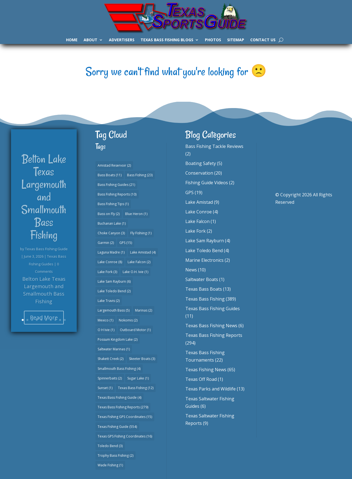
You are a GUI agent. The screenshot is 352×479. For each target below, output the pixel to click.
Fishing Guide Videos (206, 183)
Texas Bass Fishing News (211, 326)
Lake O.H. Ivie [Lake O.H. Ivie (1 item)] (135, 271)
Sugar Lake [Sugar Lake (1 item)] (138, 378)
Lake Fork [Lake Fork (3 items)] (107, 271)
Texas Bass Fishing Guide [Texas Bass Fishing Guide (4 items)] (119, 397)
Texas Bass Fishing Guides (212, 308)
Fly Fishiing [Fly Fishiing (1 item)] (141, 233)
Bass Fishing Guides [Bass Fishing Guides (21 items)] (116, 184)
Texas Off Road (201, 379)
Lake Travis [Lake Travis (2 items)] (109, 300)
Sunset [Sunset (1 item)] (105, 388)
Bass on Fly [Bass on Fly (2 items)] (109, 213)
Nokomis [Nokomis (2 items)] (128, 320)
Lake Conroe (198, 212)
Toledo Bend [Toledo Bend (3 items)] (110, 446)
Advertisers (121, 40)
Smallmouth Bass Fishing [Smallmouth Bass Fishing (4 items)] (119, 368)
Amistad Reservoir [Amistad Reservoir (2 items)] (114, 165)
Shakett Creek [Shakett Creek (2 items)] (110, 358)
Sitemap (235, 40)
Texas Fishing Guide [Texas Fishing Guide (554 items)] (117, 426)
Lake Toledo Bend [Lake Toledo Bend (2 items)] (114, 291)
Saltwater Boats (201, 279)
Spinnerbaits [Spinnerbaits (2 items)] (110, 378)
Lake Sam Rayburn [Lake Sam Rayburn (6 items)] (114, 281)
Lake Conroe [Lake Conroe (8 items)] (110, 262)
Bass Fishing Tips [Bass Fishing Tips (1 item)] (113, 204)
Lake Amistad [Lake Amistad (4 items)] (143, 252)
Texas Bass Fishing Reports (213, 335)
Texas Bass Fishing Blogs (167, 40)
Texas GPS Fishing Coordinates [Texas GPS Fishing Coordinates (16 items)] (125, 436)
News (191, 270)
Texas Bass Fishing (205, 299)
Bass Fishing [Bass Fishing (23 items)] (140, 175)
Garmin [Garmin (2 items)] (106, 242)
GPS (189, 192)
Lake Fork (195, 231)
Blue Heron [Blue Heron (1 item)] (136, 213)
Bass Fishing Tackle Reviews (214, 146)
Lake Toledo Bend (204, 250)
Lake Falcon (197, 221)
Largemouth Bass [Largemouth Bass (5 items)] (114, 310)
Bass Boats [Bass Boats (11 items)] (110, 175)
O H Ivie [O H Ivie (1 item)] (106, 329)
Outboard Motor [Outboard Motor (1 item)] (135, 329)
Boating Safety (200, 163)
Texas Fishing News (205, 370)
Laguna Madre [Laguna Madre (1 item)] (111, 252)
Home (72, 40)
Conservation (199, 173)
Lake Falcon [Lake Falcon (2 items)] (139, 262)
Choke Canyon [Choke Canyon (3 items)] (111, 233)
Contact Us (263, 40)
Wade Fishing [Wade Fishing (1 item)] (110, 465)
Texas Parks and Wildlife (210, 389)
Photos (213, 40)
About (90, 40)
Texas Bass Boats (203, 289)
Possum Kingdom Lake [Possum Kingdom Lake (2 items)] (118, 339)
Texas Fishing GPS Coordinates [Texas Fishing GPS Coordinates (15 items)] (125, 416)
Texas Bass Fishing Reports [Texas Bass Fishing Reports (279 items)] (123, 407)
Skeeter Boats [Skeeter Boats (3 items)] (142, 358)
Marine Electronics (204, 260)
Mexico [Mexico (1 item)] (105, 320)
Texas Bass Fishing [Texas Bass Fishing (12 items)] (135, 388)
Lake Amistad (199, 202)
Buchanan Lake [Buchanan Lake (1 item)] (112, 223)
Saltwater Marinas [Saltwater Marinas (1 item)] (114, 349)
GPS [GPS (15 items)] (125, 242)
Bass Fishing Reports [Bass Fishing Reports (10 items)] (117, 194)
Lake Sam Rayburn (204, 241)
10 (65, 320)
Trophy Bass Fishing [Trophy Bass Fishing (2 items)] (115, 455)
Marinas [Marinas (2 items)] (143, 310)
